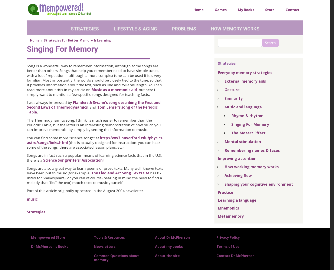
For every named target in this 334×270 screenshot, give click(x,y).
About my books (169, 246)
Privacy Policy (228, 237)
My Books (246, 9)
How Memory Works (235, 29)
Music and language (243, 106)
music (32, 199)
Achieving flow (238, 175)
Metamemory (231, 216)
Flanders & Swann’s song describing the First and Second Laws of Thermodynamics (94, 105)
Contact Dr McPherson (235, 255)
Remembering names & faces (252, 150)
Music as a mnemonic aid (114, 89)
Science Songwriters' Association (73, 160)
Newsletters (104, 246)
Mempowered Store (48, 237)
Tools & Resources (109, 237)
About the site (167, 255)
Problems (184, 29)
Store (270, 9)
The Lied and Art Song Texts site (120, 173)
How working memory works (252, 166)
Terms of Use (227, 246)
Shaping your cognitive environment (259, 184)
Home (198, 9)
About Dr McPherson (172, 237)
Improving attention (237, 158)
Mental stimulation (243, 141)
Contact (292, 9)
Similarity (234, 98)
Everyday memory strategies (245, 72)
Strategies (85, 29)
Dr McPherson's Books (49, 246)
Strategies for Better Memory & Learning (77, 40)
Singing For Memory (250, 124)
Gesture (232, 89)
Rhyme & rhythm (247, 115)
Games (221, 9)
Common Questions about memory (116, 257)
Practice (225, 192)
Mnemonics (228, 208)
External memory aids (245, 81)
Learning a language (237, 200)
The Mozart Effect (248, 132)
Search (270, 42)
